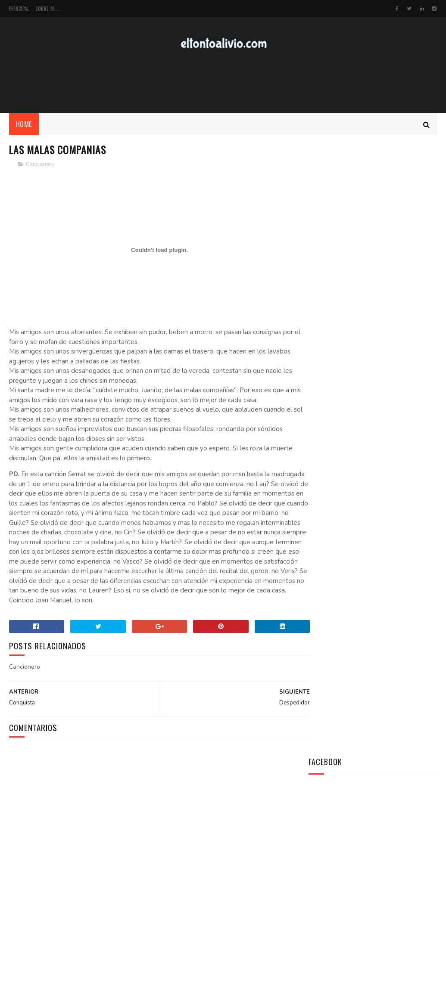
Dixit (390, 857)
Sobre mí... (47, 8)
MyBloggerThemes (123, 972)
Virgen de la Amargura (393, 674)
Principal (19, 8)
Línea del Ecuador (385, 596)
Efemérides (326, 872)
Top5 (387, 872)
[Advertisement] (223, 82)
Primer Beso (377, 635)
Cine (408, 872)
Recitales (324, 887)
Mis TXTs (323, 857)
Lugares (360, 872)
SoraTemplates (50, 972)
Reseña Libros (363, 887)
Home (24, 125)
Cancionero (40, 166)
